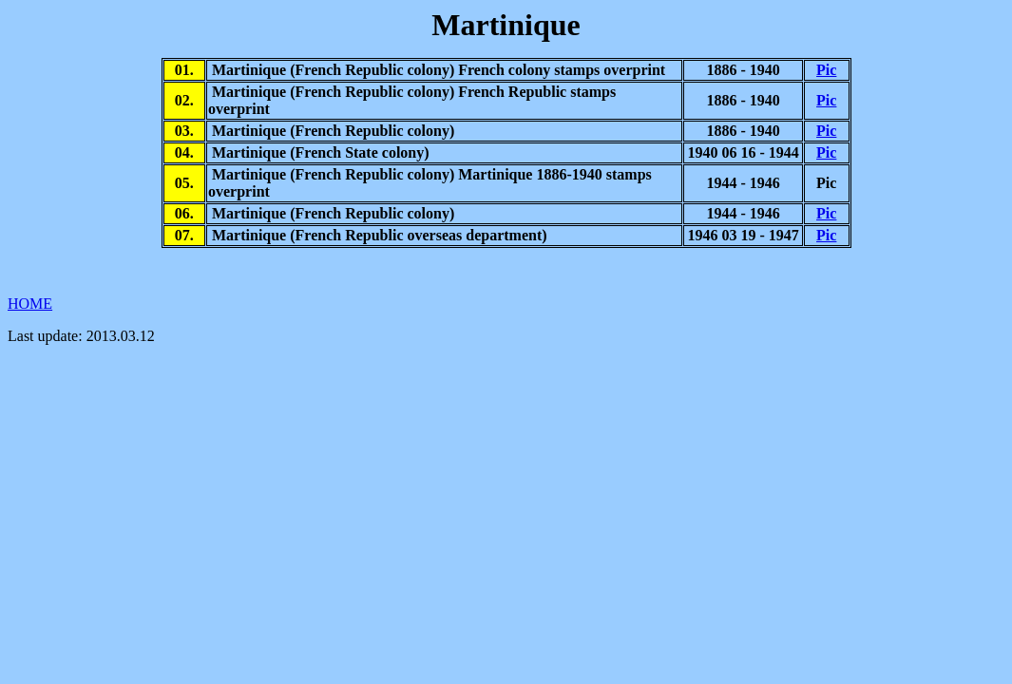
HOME (30, 303)
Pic (826, 70)
